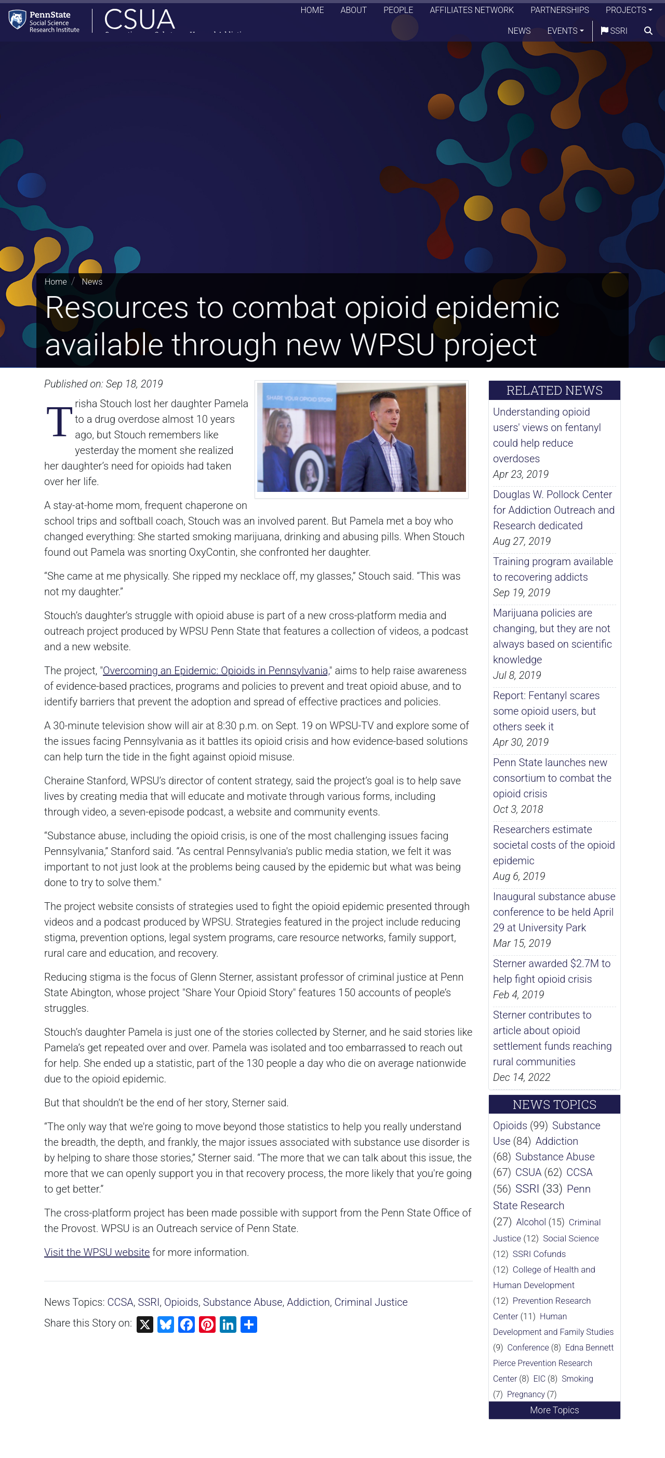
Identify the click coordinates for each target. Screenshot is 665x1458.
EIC (539, 1379)
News (519, 33)
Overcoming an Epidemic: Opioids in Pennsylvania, (216, 670)
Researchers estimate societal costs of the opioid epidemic (554, 845)
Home (312, 13)
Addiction (308, 1302)
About (354, 13)
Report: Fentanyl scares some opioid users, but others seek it (546, 711)
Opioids (181, 1302)
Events (563, 33)
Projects (626, 13)
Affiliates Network (472, 13)
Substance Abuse (243, 1302)
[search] (648, 33)
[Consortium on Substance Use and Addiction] (133, 23)
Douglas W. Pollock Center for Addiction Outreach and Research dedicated (554, 510)
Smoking (577, 1379)
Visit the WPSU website (97, 1252)
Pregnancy (526, 1394)
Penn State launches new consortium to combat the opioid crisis (552, 778)
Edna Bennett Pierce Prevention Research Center (553, 1363)
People (398, 13)
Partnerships (559, 13)
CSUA (528, 1172)
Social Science (571, 1238)
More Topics (554, 1410)
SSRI (614, 33)
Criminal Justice (371, 1302)
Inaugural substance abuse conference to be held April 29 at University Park (554, 912)
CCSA (121, 1302)
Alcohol (531, 1222)
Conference (528, 1348)
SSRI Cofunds (539, 1254)
